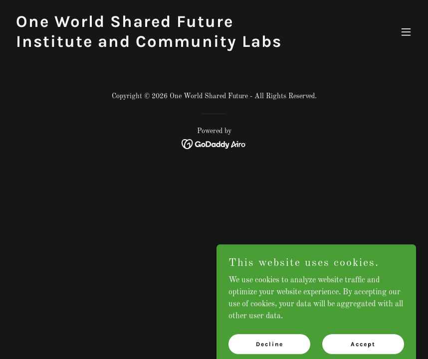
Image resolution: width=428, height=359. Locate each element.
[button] (406, 32)
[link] (153, 45)
